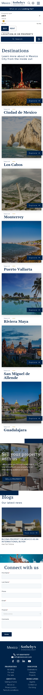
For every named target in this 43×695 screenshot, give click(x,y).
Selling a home (11, 682)
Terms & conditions (10, 690)
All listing (10, 670)
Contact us (32, 685)
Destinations (32, 670)
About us (10, 685)
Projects (32, 675)
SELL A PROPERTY (13, 479)
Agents (32, 682)
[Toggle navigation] (38, 3)
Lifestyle (32, 672)
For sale (11, 675)
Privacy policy (10, 687)
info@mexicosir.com (21, 657)
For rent (11, 672)
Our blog (32, 687)
